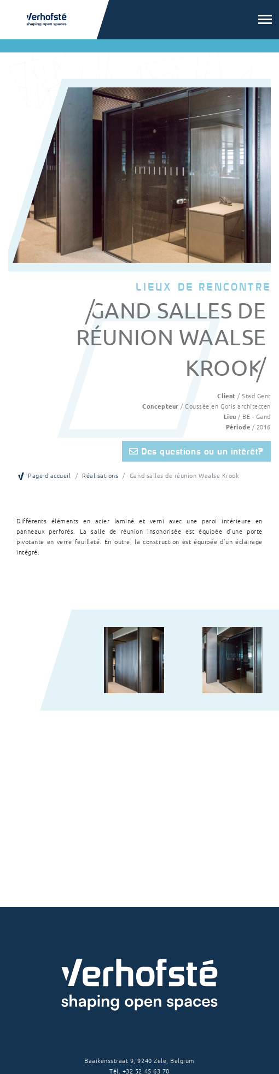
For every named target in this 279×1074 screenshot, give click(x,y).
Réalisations (100, 475)
